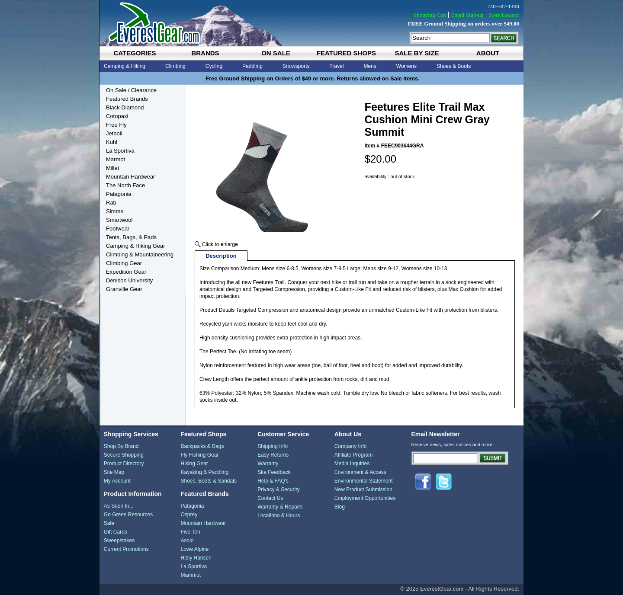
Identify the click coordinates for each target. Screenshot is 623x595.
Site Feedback (274, 472)
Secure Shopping (124, 455)
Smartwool (119, 220)
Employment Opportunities (364, 498)
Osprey (188, 515)
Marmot (115, 159)
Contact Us (270, 498)
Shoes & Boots (454, 66)
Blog (339, 507)
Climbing (175, 66)
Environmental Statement (363, 481)
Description (221, 256)
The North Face (125, 185)
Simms (114, 211)
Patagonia (119, 194)
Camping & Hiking (124, 66)
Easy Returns (273, 455)
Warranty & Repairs (279, 507)
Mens (369, 66)
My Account (117, 481)
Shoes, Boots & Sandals (208, 481)
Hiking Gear (194, 464)
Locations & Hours (278, 515)
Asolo (186, 540)
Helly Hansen (195, 558)
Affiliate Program (353, 455)
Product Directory (124, 464)
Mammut (190, 575)
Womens (406, 66)
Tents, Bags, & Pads (131, 237)
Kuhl (111, 142)
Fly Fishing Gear (199, 455)
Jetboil (114, 133)
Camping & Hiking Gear (135, 246)
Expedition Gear (126, 272)
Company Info (350, 446)
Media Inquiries (351, 464)
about (487, 53)
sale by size (417, 53)
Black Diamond (125, 107)
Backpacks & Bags (202, 446)
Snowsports (296, 66)
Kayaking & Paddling (204, 472)
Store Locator (503, 15)
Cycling (214, 66)
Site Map (114, 472)
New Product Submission (363, 489)
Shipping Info (272, 446)
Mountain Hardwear (130, 176)
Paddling (252, 66)
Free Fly (116, 125)
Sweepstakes (119, 540)
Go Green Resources (128, 515)
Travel (337, 66)
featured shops (346, 53)
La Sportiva (120, 150)
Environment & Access (360, 472)
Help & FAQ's (273, 481)
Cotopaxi (117, 116)
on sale (275, 53)
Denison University (129, 280)
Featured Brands (127, 99)
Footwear (117, 228)
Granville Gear (124, 289)
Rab (111, 202)
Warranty (267, 464)
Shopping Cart (430, 15)
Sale (109, 523)
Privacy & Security (278, 489)
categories (134, 53)
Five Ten (190, 532)
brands (205, 53)
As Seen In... (119, 506)
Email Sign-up (467, 15)
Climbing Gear (124, 263)
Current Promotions (126, 549)
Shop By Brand (121, 446)
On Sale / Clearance (131, 90)
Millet (112, 168)
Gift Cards (115, 532)
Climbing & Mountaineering (139, 254)
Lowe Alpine (194, 549)
